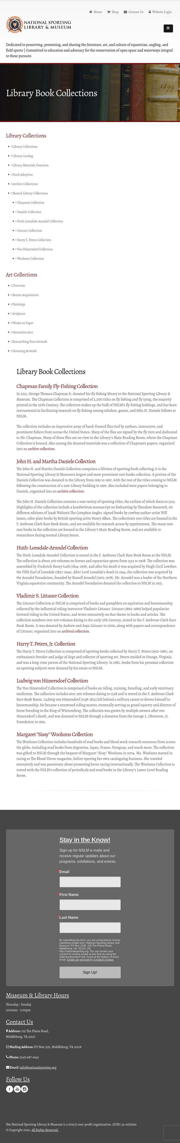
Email (65, 872)
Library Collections (25, 146)
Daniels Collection (28, 212)
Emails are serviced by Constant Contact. (90, 959)
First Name (69, 895)
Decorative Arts (22, 332)
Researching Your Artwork (29, 341)
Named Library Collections (30, 193)
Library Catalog (22, 156)
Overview (18, 285)
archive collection (41, 448)
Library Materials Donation (30, 165)
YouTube (17, 1088)
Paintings (18, 304)
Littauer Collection (29, 230)
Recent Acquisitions (25, 295)
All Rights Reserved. (45, 1129)
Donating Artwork (24, 351)
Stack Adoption (22, 174)
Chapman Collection (30, 202)
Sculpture (18, 313)
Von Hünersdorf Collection (34, 249)
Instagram (24, 1088)
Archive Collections (25, 184)
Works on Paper (22, 323)
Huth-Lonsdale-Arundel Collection (39, 221)
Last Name (69, 917)
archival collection (75, 631)
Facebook (9, 1088)
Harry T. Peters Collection (33, 240)
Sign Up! (90, 972)
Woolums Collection (30, 258)
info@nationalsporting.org (38, 1067)
